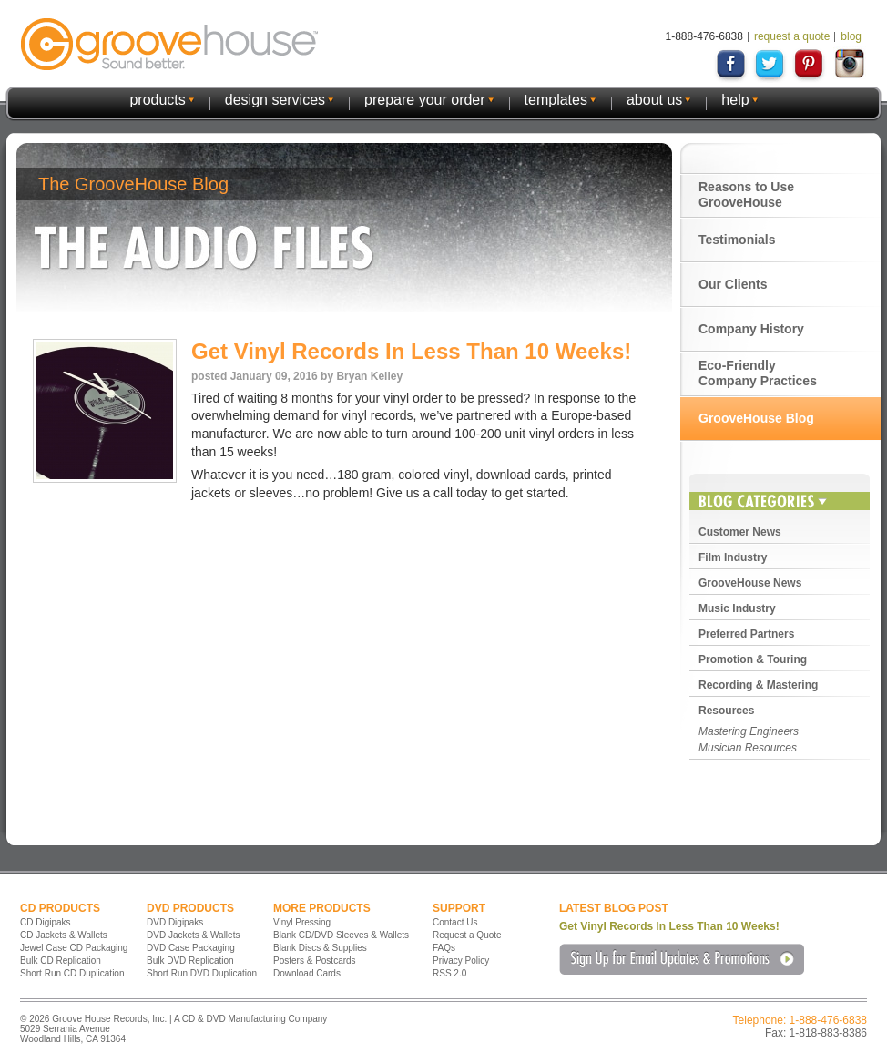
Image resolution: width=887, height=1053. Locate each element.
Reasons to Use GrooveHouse (746, 194)
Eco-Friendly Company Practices (757, 373)
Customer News (739, 532)
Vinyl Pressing (302, 922)
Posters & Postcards (314, 961)
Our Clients (732, 284)
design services (275, 99)
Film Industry (732, 557)
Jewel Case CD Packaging (73, 948)
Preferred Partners (746, 634)
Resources (726, 710)
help (735, 99)
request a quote (792, 36)
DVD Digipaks (175, 922)
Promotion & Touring (752, 659)
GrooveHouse (169, 44)
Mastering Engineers (748, 731)
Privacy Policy (461, 961)
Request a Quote (467, 935)
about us (654, 99)
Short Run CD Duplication (72, 973)
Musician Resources (747, 747)
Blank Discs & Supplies (320, 948)
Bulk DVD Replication (190, 961)
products (157, 99)
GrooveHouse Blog (756, 418)
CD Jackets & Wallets (63, 935)
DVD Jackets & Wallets (193, 935)
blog (851, 36)
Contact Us (455, 922)
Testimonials (737, 239)
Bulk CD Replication (60, 961)
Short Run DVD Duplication (202, 973)
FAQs (444, 948)
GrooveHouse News (749, 583)
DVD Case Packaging (191, 948)
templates (556, 99)
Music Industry (737, 608)
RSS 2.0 (449, 973)
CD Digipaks (45, 922)
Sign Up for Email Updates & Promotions (681, 959)
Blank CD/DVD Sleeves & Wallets (341, 935)
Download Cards (307, 973)
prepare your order (424, 99)
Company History (751, 329)
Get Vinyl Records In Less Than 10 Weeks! (669, 926)
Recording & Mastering (758, 685)
